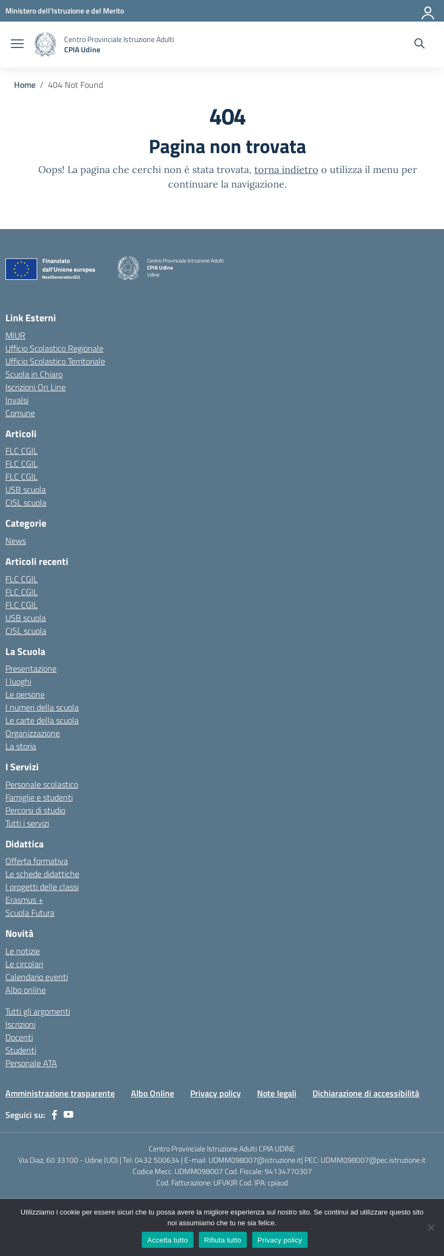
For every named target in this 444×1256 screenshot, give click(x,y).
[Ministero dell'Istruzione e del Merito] (64, 10)
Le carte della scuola (42, 720)
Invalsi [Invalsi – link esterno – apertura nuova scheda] (17, 400)
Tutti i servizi (27, 823)
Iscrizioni (20, 1024)
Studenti (20, 1050)
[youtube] (68, 1115)
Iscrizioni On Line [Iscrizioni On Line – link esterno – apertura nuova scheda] (35, 387)
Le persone (25, 694)
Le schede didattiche (42, 873)
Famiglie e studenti (39, 797)
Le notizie (22, 950)
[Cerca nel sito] (419, 45)
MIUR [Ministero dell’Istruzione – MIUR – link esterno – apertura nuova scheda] (15, 335)
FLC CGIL (21, 450)
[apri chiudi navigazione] (17, 44)
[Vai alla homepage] (45, 44)
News (15, 540)
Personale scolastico (41, 784)
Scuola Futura (29, 912)
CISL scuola (25, 502)
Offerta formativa (36, 860)
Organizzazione (32, 733)
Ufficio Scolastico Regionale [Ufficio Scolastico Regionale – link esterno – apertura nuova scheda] (54, 348)
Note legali (276, 1093)
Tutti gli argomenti (37, 1011)
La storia (20, 746)
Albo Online (152, 1093)
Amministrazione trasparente (60, 1093)
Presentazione (31, 668)
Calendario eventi (36, 976)
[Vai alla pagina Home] (25, 84)
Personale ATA (31, 1063)
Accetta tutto (167, 1240)
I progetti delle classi (42, 886)
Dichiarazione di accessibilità (366, 1093)
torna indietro (286, 169)
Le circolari (24, 963)
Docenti (19, 1037)
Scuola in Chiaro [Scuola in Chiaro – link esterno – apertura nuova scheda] (34, 374)
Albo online (25, 989)
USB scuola (25, 489)
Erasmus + (24, 899)
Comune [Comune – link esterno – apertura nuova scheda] (20, 412)
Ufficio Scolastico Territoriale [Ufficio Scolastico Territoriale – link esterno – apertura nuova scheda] (55, 361)
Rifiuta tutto (222, 1240)
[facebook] (54, 1115)
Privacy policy (215, 1093)
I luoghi (18, 681)
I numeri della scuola (42, 707)
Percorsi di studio (35, 810)
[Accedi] (428, 11)
